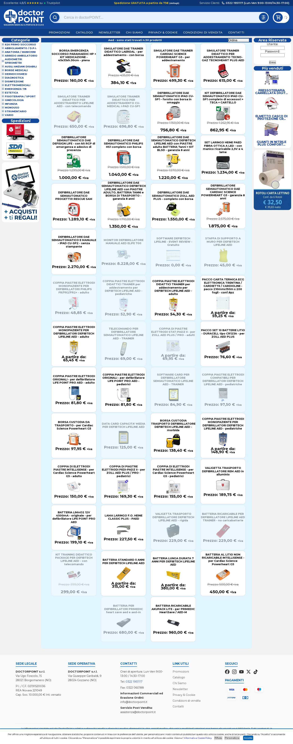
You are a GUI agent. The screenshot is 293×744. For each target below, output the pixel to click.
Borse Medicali (16, 70)
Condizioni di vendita (203, 32)
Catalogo (84, 32)
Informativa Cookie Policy (198, 738)
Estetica (11, 92)
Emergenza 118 (16, 89)
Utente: (272, 44)
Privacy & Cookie (163, 32)
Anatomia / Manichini (20, 52)
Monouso (12, 107)
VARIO (9, 115)
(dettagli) (174, 3)
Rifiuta (218, 738)
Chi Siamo (134, 32)
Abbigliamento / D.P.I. (21, 48)
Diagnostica (14, 77)
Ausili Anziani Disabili (21, 66)
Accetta (248, 738)
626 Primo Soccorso (20, 44)
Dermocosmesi (16, 74)
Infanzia (11, 103)
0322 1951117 (134, 681)
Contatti (236, 32)
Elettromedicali (17, 85)
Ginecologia (14, 100)
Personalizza (232, 738)
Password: (272, 51)
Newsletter (109, 32)
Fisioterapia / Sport (20, 96)
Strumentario (16, 111)
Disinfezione (14, 81)
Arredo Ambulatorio (21, 55)
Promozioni (59, 32)
